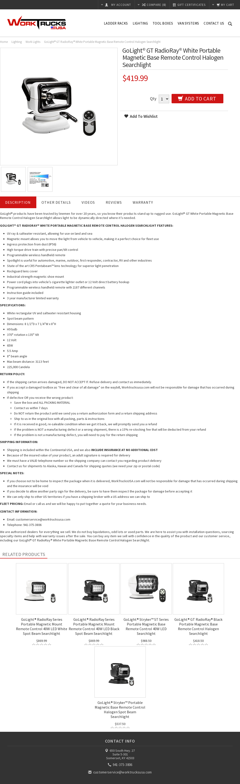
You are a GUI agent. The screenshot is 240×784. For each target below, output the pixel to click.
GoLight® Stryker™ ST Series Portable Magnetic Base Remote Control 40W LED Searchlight (146, 626)
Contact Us (214, 23)
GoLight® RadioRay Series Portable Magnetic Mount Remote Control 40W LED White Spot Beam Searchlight (41, 626)
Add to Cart (197, 98)
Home (4, 42)
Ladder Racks (116, 23)
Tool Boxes (163, 23)
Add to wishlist (141, 116)
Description (18, 202)
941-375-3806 (120, 764)
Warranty (143, 202)
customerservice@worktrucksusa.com (120, 772)
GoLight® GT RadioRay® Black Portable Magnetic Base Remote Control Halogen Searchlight (198, 626)
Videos (88, 202)
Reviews (114, 202)
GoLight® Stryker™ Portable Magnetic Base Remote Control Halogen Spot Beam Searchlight (120, 709)
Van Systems (188, 23)
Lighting (140, 23)
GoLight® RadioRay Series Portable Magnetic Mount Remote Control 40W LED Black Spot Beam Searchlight (94, 626)
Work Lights (33, 42)
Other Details (56, 202)
